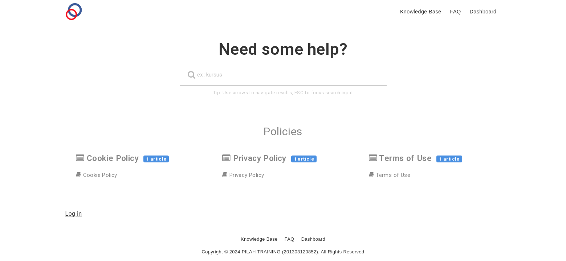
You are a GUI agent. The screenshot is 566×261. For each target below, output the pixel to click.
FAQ (289, 239)
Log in (73, 214)
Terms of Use (415, 158)
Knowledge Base (259, 239)
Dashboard (313, 239)
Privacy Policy (269, 158)
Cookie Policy (122, 158)
